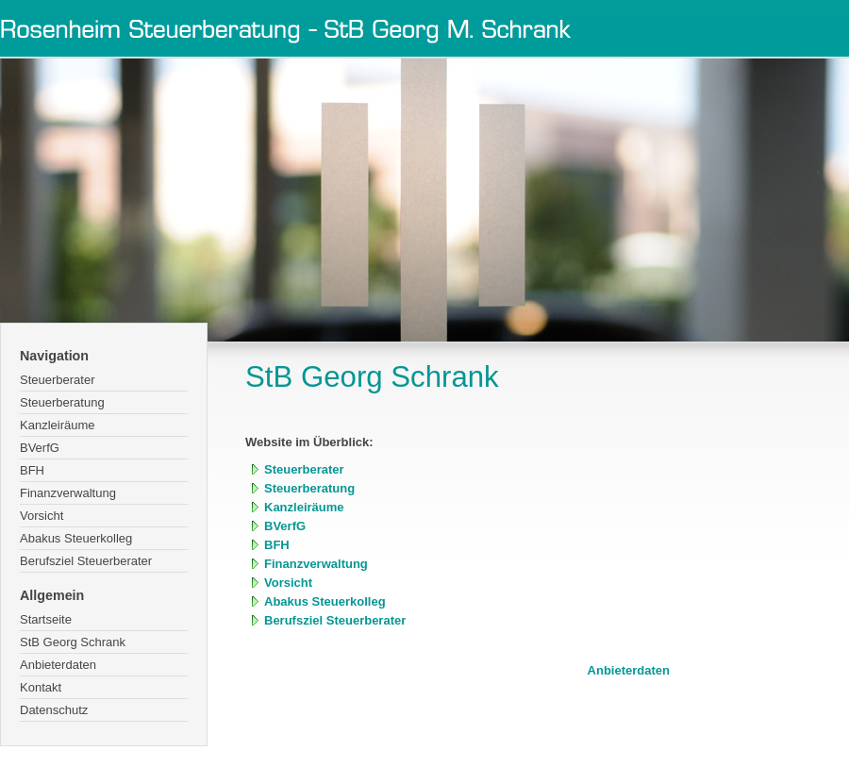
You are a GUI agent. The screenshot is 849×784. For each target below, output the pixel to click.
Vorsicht (41, 516)
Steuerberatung (62, 402)
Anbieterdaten (58, 665)
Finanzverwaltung (68, 493)
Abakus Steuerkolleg (76, 538)
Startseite (46, 619)
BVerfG (39, 448)
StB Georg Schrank (72, 642)
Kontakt (40, 687)
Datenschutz (54, 710)
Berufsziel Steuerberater (86, 561)
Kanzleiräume (57, 425)
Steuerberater (57, 380)
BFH (32, 470)
